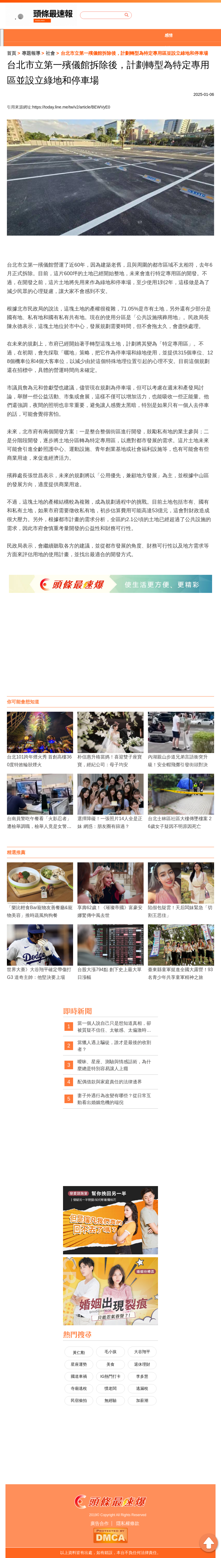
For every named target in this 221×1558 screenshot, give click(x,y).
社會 (50, 53)
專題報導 (31, 53)
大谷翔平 (142, 1351)
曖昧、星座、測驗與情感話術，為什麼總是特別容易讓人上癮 (114, 1065)
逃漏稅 (142, 1388)
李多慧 (142, 1376)
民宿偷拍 (79, 1400)
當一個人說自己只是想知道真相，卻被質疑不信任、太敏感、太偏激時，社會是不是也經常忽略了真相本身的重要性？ (114, 1027)
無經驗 (110, 1400)
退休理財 (142, 1364)
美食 (110, 1364)
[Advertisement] (110, 650)
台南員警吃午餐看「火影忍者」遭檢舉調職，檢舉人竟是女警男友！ (39, 826)
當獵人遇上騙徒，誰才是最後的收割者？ (114, 1046)
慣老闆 (110, 1388)
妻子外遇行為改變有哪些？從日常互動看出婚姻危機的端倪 (114, 1099)
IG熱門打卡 (110, 1376)
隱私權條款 (127, 1523)
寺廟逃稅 (79, 1388)
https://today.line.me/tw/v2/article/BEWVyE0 (71, 107)
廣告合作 (99, 1523)
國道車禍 (79, 1376)
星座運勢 (79, 1364)
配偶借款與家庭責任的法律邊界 (109, 1081)
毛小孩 (110, 1351)
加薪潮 (142, 1400)
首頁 (11, 53)
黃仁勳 (79, 1352)
